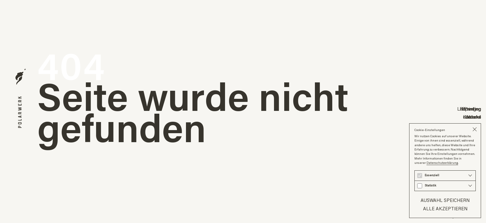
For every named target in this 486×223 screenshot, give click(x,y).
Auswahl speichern (445, 200)
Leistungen (469, 109)
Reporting (470, 109)
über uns (472, 117)
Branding (471, 109)
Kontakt (472, 117)
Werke (474, 117)
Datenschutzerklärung (442, 163)
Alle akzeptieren (445, 209)
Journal (473, 117)
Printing (472, 109)
